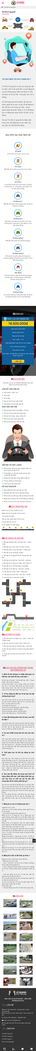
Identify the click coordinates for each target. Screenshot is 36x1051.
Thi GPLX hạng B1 (7, 1033)
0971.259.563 (12, 1017)
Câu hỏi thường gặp (8, 1041)
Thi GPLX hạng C (7, 1039)
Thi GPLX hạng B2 (7, 1036)
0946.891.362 (22, 1017)
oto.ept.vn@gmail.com (14, 1020)
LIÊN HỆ (18, 361)
